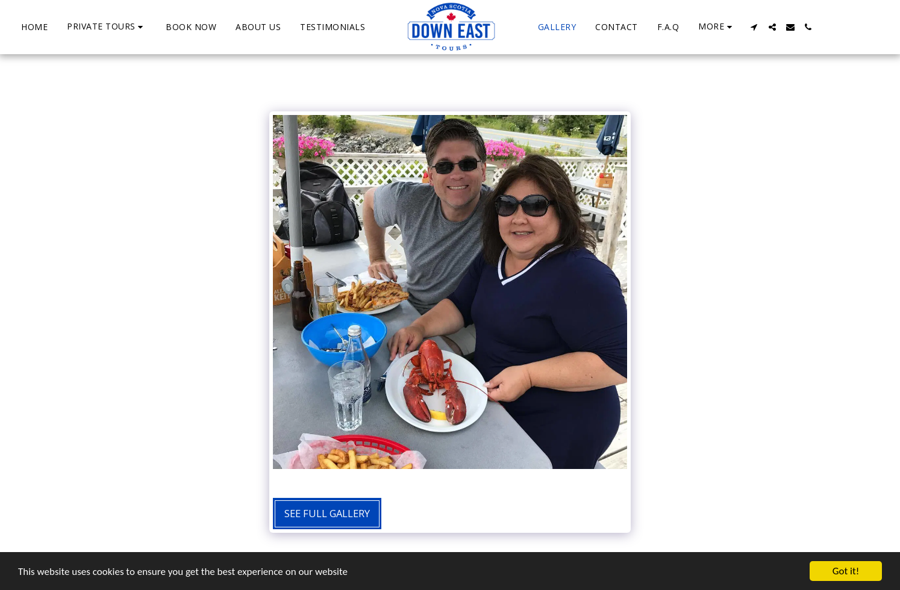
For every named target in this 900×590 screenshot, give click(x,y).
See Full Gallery (327, 513)
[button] (106, 27)
